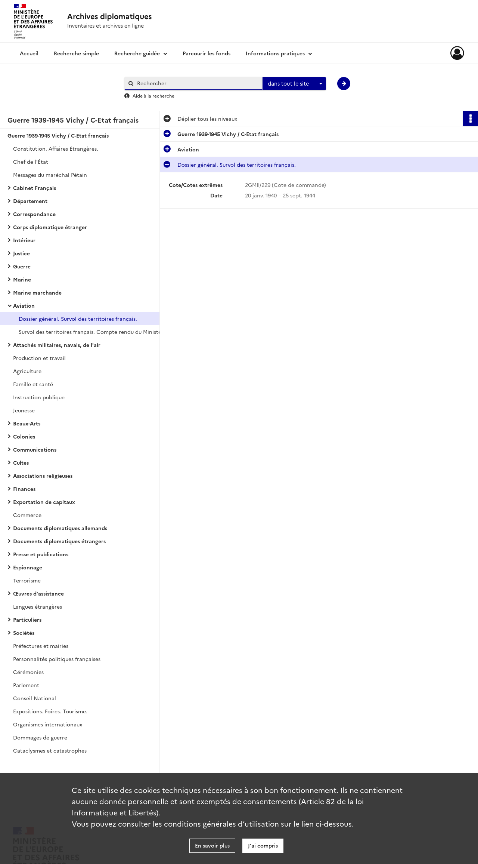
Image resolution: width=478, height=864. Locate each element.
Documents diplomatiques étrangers (59, 541)
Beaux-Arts (26, 423)
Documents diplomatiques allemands (60, 528)
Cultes (21, 462)
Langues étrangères (37, 606)
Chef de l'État (30, 161)
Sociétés (23, 632)
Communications (34, 449)
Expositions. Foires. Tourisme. (50, 711)
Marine (22, 279)
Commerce (27, 515)
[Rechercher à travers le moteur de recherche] (197, 83)
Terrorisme (27, 580)
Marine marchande (37, 292)
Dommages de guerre (40, 737)
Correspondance (34, 214)
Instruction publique (39, 397)
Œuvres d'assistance (38, 593)
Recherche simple (76, 53)
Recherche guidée (137, 53)
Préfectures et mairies (40, 645)
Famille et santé (33, 384)
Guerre (22, 266)
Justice (21, 253)
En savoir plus (212, 845)
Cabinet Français (34, 187)
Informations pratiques (275, 53)
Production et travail (39, 358)
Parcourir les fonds (206, 53)
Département (30, 201)
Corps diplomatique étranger (50, 227)
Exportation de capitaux (44, 501)
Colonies (24, 436)
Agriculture (27, 371)
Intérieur (24, 240)
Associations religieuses (42, 475)
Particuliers (27, 619)
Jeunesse (24, 410)
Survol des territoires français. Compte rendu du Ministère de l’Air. (93, 331)
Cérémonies (28, 672)
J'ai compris (263, 845)
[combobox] (294, 83)
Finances (24, 488)
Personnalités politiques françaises (56, 658)
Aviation (24, 305)
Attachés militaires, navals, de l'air (56, 344)
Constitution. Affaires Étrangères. (55, 148)
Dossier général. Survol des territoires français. (78, 318)
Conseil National (34, 698)
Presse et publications (40, 554)
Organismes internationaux (47, 724)
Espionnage (27, 567)
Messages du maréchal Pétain (50, 174)
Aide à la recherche (153, 95)
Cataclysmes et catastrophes (50, 750)
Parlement (26, 685)
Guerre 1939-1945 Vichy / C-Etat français (58, 135)
